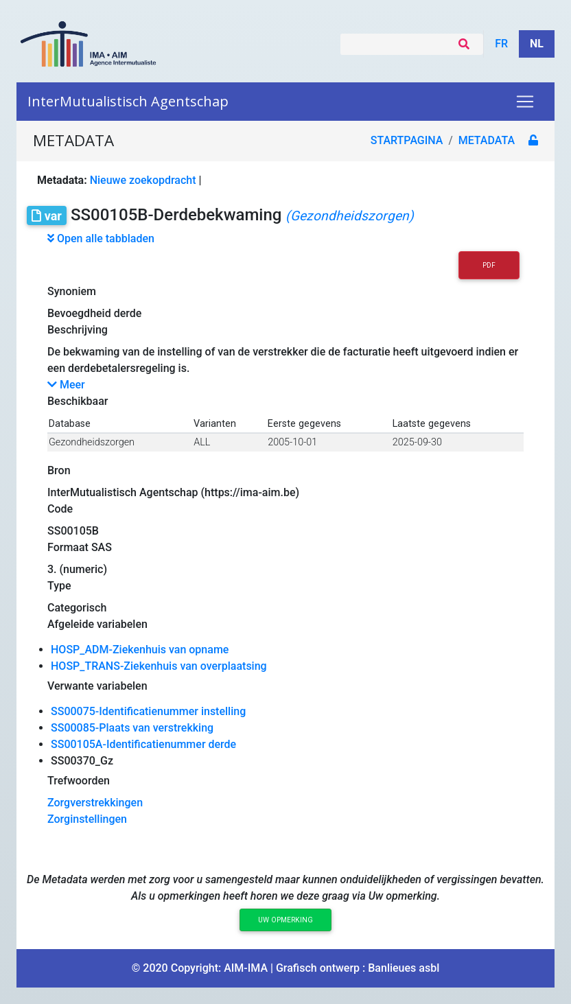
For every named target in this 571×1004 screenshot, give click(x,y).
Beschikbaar (77, 401)
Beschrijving (77, 329)
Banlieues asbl (403, 967)
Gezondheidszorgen (92, 442)
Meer (66, 384)
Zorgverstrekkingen (95, 802)
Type (59, 585)
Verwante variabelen (97, 685)
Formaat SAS (79, 547)
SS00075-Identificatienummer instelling (148, 711)
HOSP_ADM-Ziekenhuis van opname (140, 649)
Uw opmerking (285, 919)
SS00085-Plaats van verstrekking (132, 727)
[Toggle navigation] (525, 102)
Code (60, 508)
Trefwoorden (78, 780)
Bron (59, 470)
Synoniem (71, 291)
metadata (486, 140)
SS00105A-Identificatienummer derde (143, 744)
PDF (489, 265)
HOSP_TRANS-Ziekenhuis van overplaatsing (159, 666)
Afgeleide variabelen (97, 624)
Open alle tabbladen (100, 238)
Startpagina (407, 140)
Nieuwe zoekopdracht (143, 180)
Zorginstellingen (87, 819)
